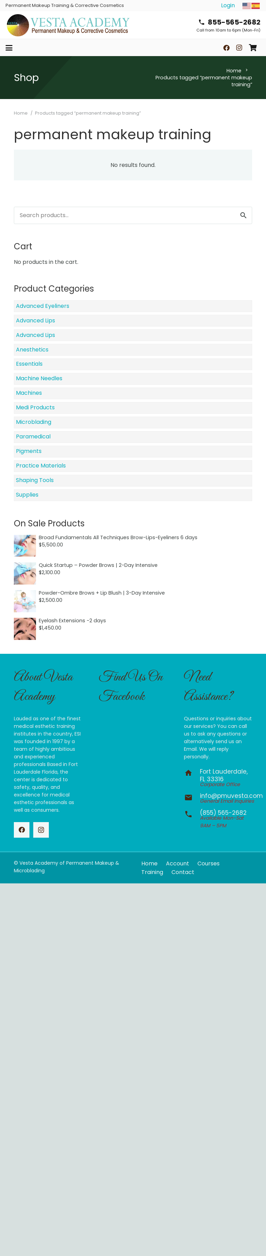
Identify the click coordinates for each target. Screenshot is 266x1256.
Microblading (33, 422)
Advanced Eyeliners (42, 306)
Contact (182, 872)
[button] (9, 47)
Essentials (29, 364)
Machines (29, 393)
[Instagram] (239, 48)
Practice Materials (41, 466)
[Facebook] (226, 48)
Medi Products (35, 407)
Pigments (29, 451)
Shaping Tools (35, 480)
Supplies (27, 495)
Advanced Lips (35, 320)
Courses (208, 863)
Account (177, 863)
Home (234, 70)
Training (152, 872)
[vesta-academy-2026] (68, 25)
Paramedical (33, 436)
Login (228, 5)
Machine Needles (39, 378)
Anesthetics (32, 350)
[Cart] (252, 47)
